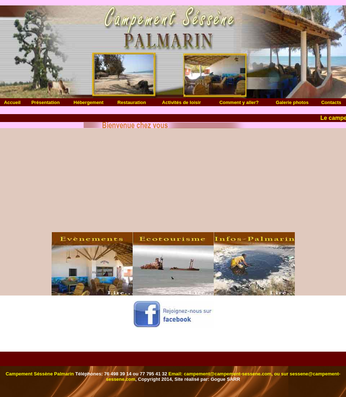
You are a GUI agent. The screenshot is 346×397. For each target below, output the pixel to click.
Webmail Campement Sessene (173, 363)
